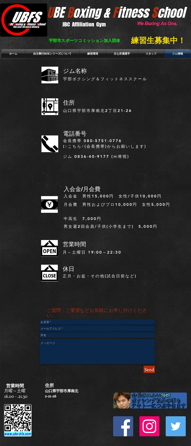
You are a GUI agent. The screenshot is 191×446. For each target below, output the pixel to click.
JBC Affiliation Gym (84, 24)
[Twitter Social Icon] (176, 426)
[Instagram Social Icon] (149, 426)
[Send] (149, 369)
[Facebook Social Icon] (123, 426)
